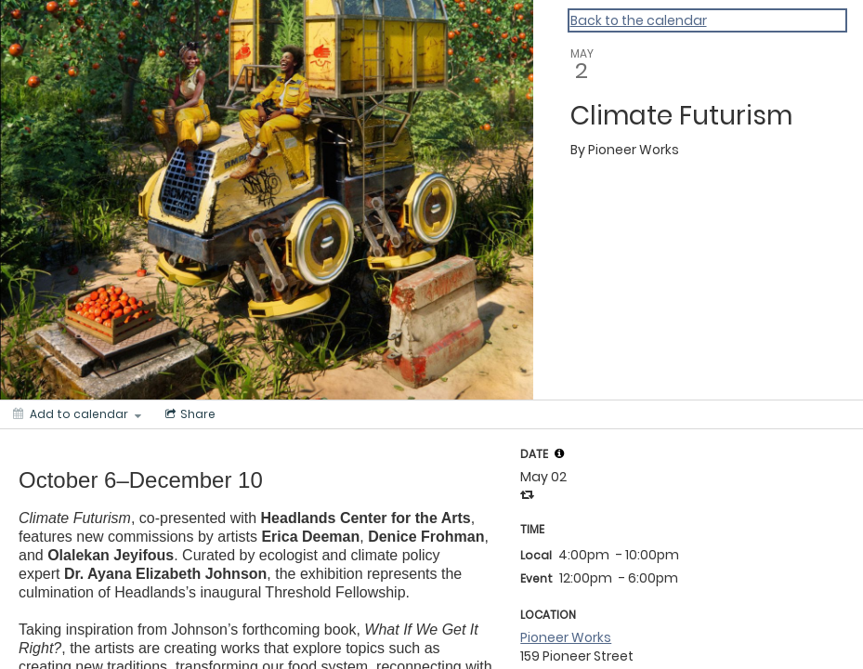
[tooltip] (559, 453)
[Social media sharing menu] (188, 414)
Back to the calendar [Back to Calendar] (638, 20)
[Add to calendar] (77, 414)
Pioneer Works (565, 637)
